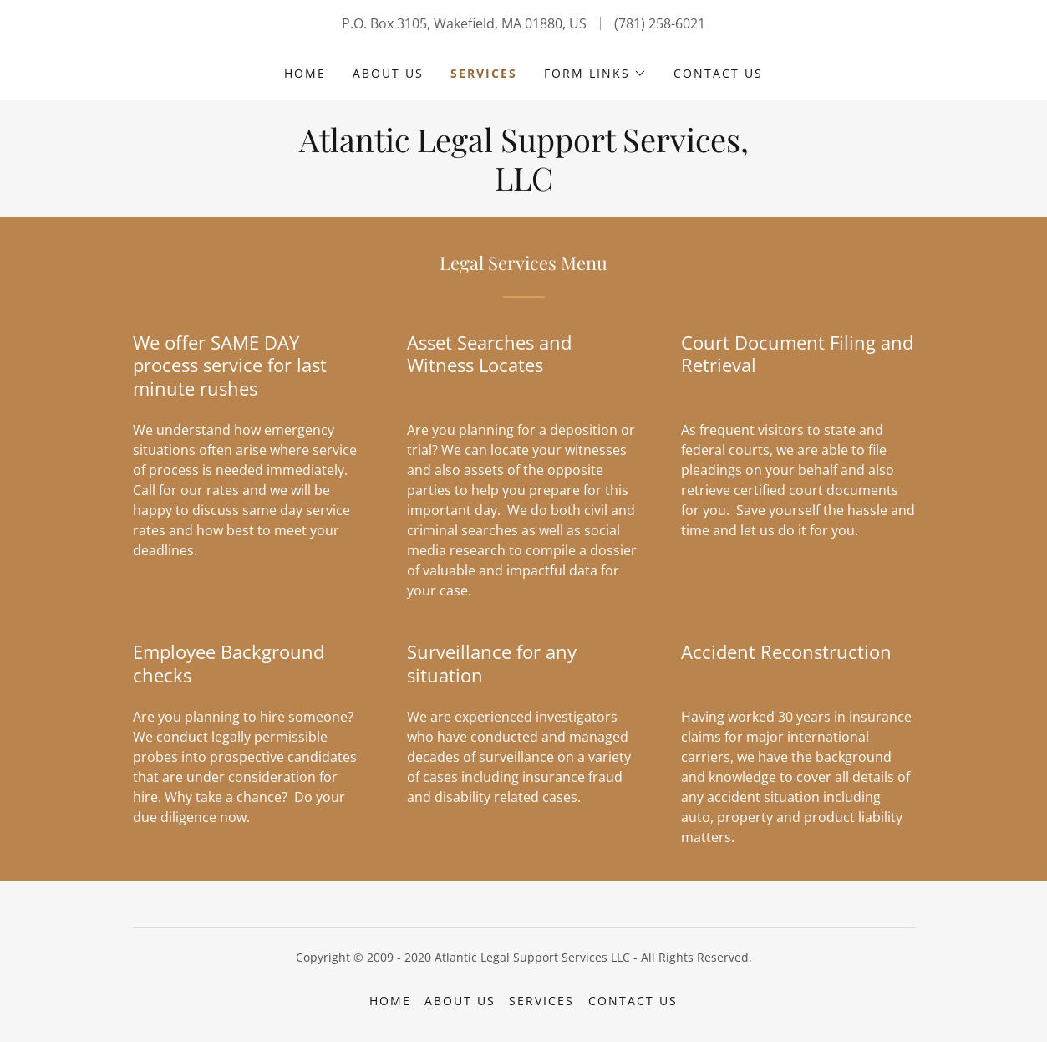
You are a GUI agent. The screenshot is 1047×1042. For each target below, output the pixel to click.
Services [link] (483, 73)
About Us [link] (388, 73)
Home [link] (305, 73)
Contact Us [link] (718, 73)
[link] (524, 185)
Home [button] (390, 1001)
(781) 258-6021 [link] (659, 23)
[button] (595, 74)
